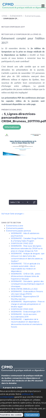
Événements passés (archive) (18, 231)
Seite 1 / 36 (15, 202)
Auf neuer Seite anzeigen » (12, 214)
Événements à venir (14, 226)
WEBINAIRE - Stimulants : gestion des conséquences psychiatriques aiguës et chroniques (27, 283)
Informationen (12, 127)
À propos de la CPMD (12, 388)
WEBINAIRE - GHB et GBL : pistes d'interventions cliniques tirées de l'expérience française (25, 276)
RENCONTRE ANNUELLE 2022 (24, 289)
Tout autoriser (32, 415)
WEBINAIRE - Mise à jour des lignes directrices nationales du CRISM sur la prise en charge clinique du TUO (26, 248)
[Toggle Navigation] (43, 5)
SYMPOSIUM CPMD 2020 (22, 309)
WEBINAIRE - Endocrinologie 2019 (25, 312)
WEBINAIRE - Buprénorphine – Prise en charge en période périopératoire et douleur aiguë (28, 304)
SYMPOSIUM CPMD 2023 (22, 243)
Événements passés (14, 228)
